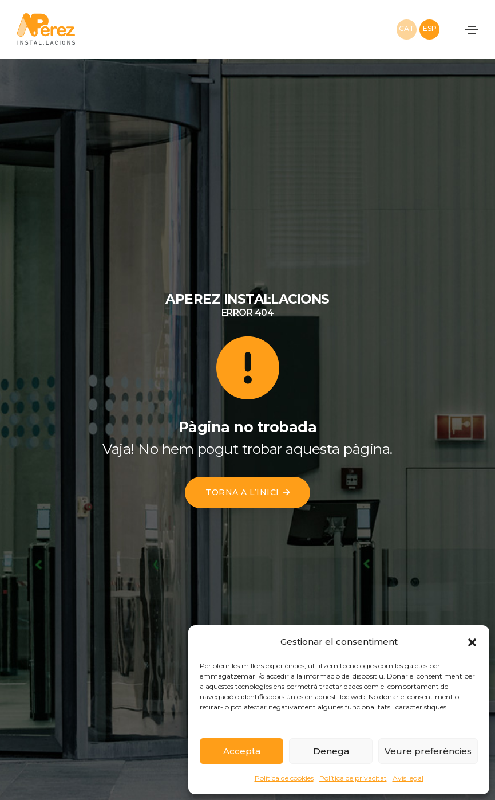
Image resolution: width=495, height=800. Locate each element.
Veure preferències (428, 751)
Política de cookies (284, 778)
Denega (331, 751)
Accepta (241, 751)
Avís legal (408, 778)
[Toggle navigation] (471, 30)
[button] (472, 642)
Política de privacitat (353, 778)
